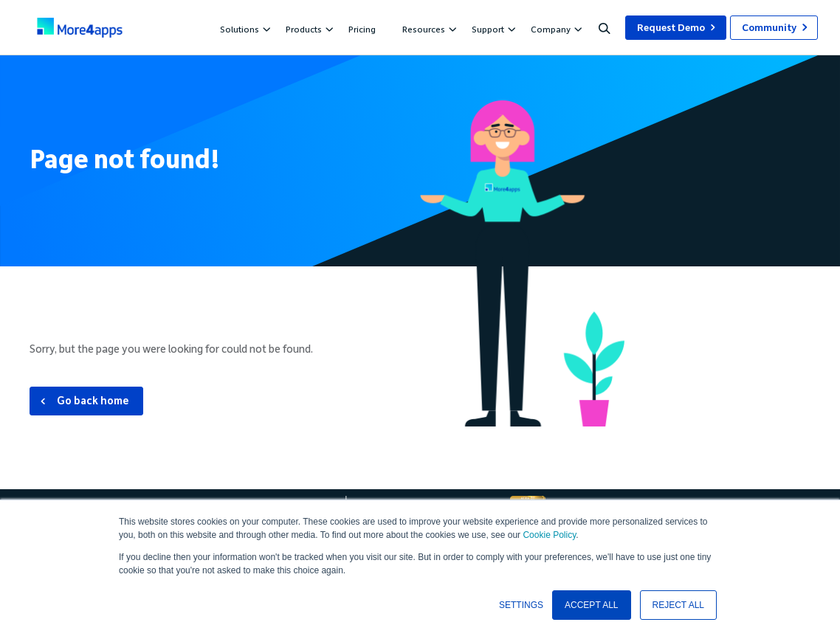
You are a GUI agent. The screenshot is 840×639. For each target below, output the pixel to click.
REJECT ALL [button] (678, 605)
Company (554, 30)
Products (307, 30)
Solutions (243, 30)
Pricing (362, 30)
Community (769, 27)
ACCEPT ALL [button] (591, 605)
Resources (427, 30)
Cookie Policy (549, 535)
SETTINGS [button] (521, 605)
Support (492, 30)
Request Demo (671, 27)
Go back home (93, 401)
